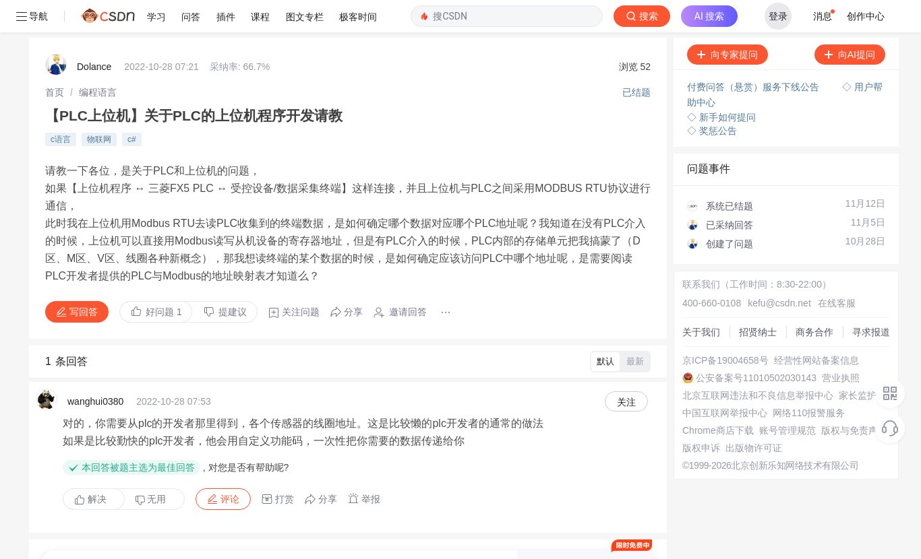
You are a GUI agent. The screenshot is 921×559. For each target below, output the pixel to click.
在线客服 (810, 251)
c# (131, 100)
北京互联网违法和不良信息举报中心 (744, 361)
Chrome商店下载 (704, 409)
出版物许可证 (697, 458)
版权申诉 (688, 445)
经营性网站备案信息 (711, 324)
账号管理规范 (697, 421)
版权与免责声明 (702, 433)
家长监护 (688, 373)
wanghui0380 (95, 338)
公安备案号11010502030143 (729, 336)
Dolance (94, 33)
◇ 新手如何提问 (716, 80)
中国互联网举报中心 (711, 385)
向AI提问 (845, 22)
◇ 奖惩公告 (707, 94)
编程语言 (98, 57)
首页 (54, 57)
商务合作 (688, 288)
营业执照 (688, 348)
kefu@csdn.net (759, 251)
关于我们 (688, 264)
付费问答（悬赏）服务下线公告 (749, 53)
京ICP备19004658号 (712, 312)
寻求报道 (688, 300)
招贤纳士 (688, 276)
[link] (54, 57)
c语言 (61, 100)
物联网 (99, 100)
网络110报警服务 (705, 397)
